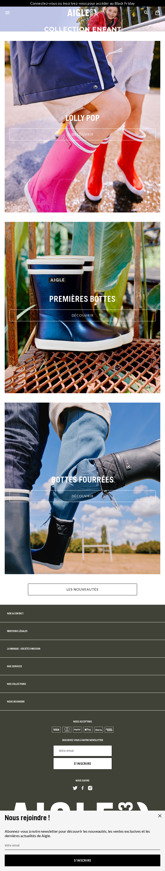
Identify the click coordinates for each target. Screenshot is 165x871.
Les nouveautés (83, 589)
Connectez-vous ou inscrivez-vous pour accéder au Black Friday (82, 3)
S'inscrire (82, 763)
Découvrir (82, 134)
